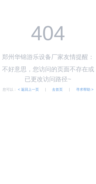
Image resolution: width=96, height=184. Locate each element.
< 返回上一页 (28, 89)
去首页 (58, 89)
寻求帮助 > (84, 89)
